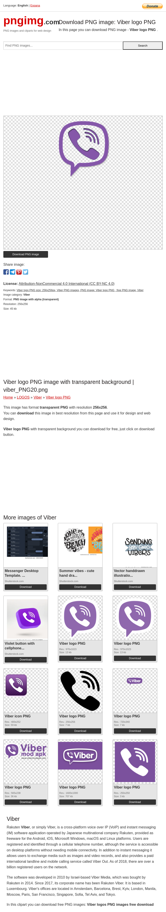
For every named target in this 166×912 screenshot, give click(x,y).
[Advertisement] (83, 84)
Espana (35, 5)
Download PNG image (26, 254)
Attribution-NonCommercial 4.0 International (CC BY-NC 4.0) (66, 284)
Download (26, 587)
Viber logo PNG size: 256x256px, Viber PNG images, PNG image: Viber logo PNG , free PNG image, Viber (80, 290)
